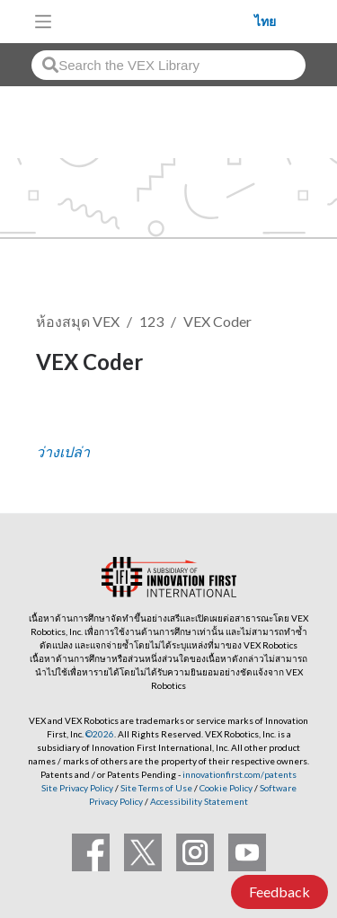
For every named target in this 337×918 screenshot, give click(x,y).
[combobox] (168, 65)
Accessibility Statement (199, 801)
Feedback (279, 891)
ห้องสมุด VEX (78, 321)
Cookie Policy (226, 787)
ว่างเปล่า (63, 451)
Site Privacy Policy (77, 787)
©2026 (99, 733)
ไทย (265, 21)
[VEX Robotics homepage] (158, 21)
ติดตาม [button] (68, 422)
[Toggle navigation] (43, 21)
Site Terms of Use (155, 787)
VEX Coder (217, 321)
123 (151, 321)
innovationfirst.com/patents (239, 774)
